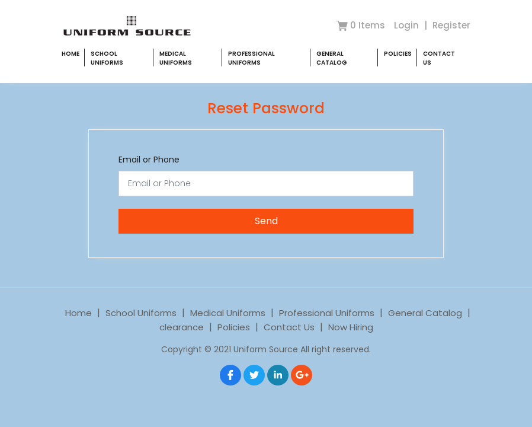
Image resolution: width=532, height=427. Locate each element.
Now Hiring (350, 327)
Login (407, 25)
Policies (398, 53)
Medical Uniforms (175, 58)
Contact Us (289, 327)
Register (451, 25)
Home (70, 53)
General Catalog (331, 58)
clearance (181, 327)
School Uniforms (107, 58)
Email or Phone (149, 159)
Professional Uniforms (251, 58)
